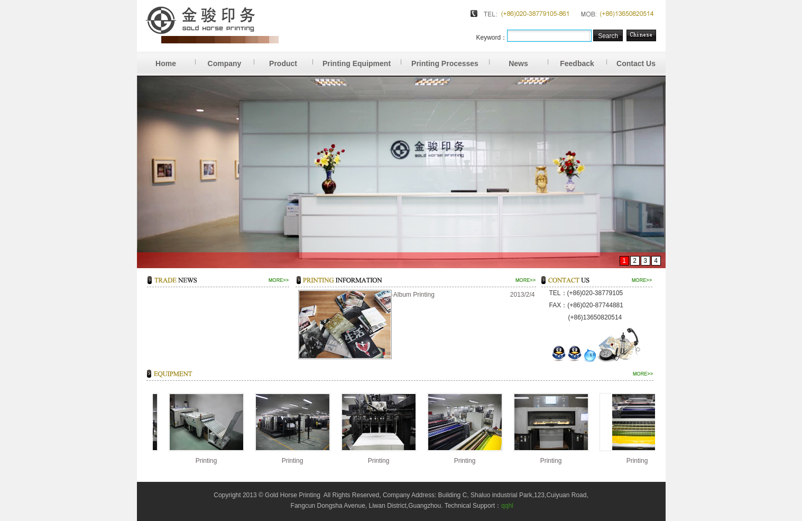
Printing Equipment (361, 60)
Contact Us (636, 63)
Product (290, 60)
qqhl (507, 505)
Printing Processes (450, 60)
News (528, 60)
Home (175, 60)
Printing (205, 460)
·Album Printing (413, 294)
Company (231, 60)
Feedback (583, 60)
